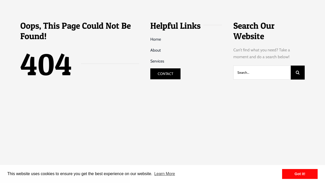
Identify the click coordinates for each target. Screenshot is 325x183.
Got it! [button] (300, 174)
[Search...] (262, 73)
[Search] (298, 73)
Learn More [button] (164, 174)
